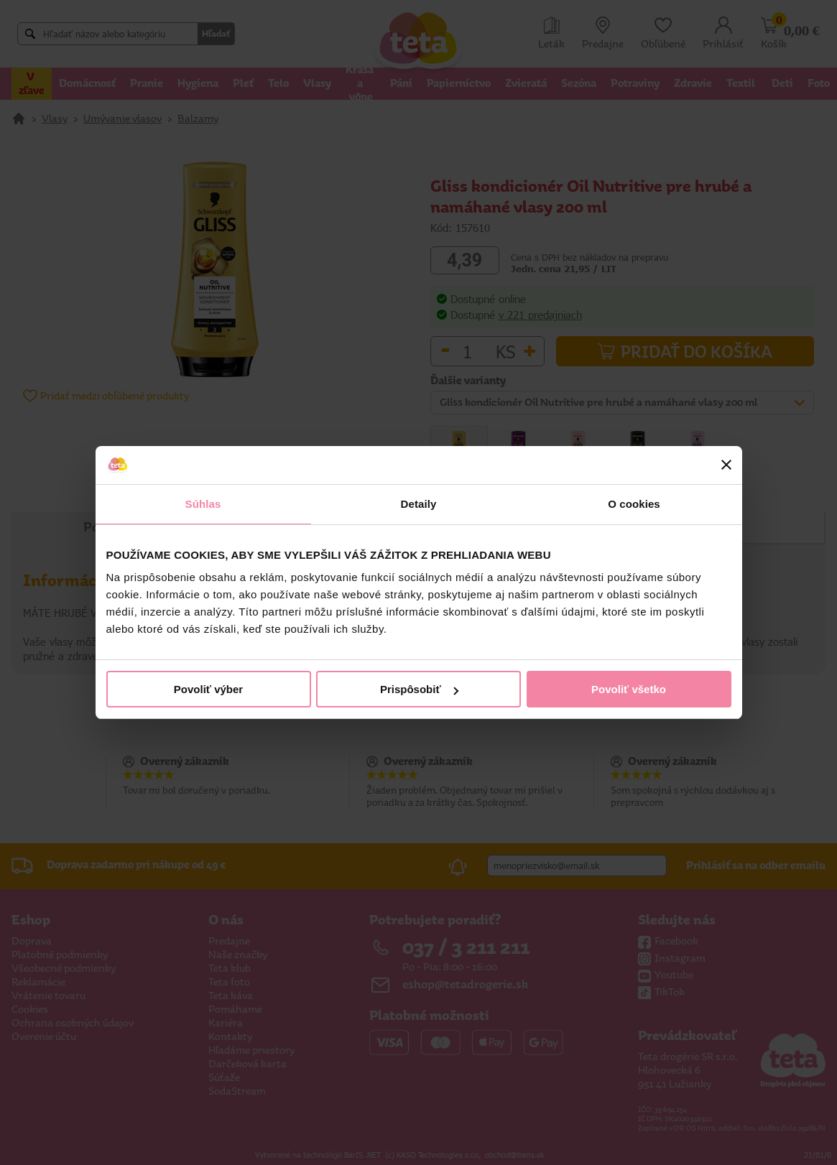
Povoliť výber (208, 689)
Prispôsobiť (419, 689)
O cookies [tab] (634, 504)
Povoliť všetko (628, 689)
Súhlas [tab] (203, 504)
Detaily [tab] (419, 504)
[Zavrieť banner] (726, 465)
